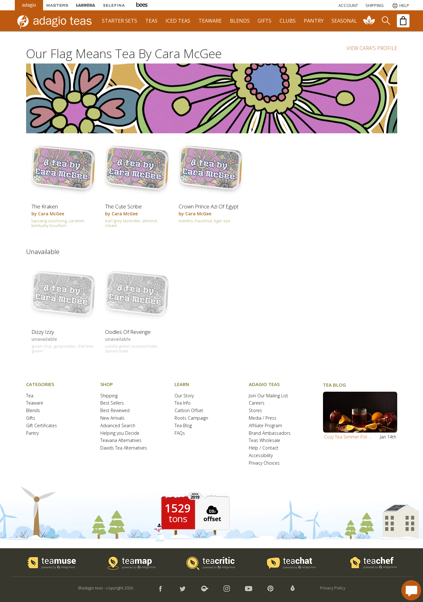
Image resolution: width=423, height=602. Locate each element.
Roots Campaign (191, 418)
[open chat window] (411, 590)
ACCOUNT (348, 5)
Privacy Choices (264, 463)
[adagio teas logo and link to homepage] (57, 20)
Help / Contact (263, 448)
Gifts (30, 418)
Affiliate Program (265, 425)
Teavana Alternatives (121, 440)
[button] (360, 412)
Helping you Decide (119, 433)
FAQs (180, 433)
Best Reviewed (115, 410)
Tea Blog (183, 425)
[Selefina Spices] (114, 5)
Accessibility (261, 455)
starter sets (119, 20)
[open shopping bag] (403, 20)
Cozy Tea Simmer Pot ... (347, 437)
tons (178, 518)
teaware (210, 20)
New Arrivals (112, 418)
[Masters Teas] (57, 5)
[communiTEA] (369, 20)
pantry (314, 20)
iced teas (177, 20)
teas (151, 20)
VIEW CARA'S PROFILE (372, 48)
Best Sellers (112, 403)
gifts (264, 20)
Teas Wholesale (264, 440)
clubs (288, 20)
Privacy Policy (332, 588)
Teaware (34, 403)
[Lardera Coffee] (85, 5)
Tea (29, 396)
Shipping (109, 396)
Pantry (32, 433)
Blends (33, 410)
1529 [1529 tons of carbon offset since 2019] (177, 508)
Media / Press (262, 418)
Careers (256, 403)
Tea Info (183, 403)
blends (240, 20)
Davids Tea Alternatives (123, 448)
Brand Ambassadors (270, 433)
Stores (255, 410)
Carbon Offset (189, 410)
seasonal (344, 20)
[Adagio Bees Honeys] (142, 5)
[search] (385, 20)
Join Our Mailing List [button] (268, 396)
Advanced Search (117, 425)
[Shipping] (374, 5)
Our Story (184, 396)
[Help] (400, 5)
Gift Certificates (41, 425)
